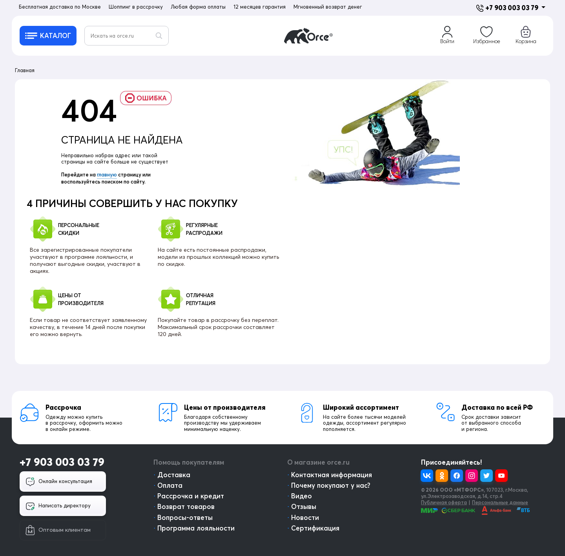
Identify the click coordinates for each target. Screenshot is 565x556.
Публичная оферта (444, 502)
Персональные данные (500, 502)
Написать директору (58, 506)
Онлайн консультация (59, 482)
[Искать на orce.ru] (126, 35)
